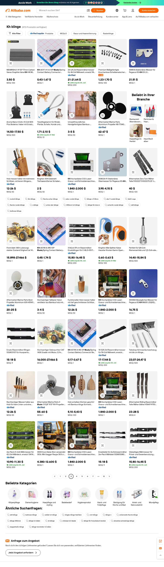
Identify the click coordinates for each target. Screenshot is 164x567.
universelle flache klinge (127, 515)
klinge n (107, 515)
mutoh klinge (13, 199)
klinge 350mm (14, 521)
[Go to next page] (109, 476)
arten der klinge (50, 205)
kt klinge (50, 521)
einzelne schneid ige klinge (122, 521)
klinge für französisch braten (93, 521)
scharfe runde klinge (114, 205)
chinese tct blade (68, 521)
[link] (160, 541)
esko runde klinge (71, 199)
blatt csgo (130, 199)
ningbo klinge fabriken (72, 515)
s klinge (34, 205)
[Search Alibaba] (61, 10)
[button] (88, 10)
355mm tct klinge (72, 205)
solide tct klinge (49, 515)
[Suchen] (98, 10)
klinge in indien (33, 521)
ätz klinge (30, 199)
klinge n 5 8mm (91, 199)
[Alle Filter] (15, 33)
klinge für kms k (92, 205)
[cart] (125, 11)
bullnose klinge (14, 211)
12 (104, 476)
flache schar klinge (49, 199)
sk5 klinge (133, 205)
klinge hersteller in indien (40, 527)
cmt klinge (92, 515)
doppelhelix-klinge (15, 527)
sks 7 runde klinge (112, 199)
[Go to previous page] (54, 476)
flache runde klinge (16, 205)
